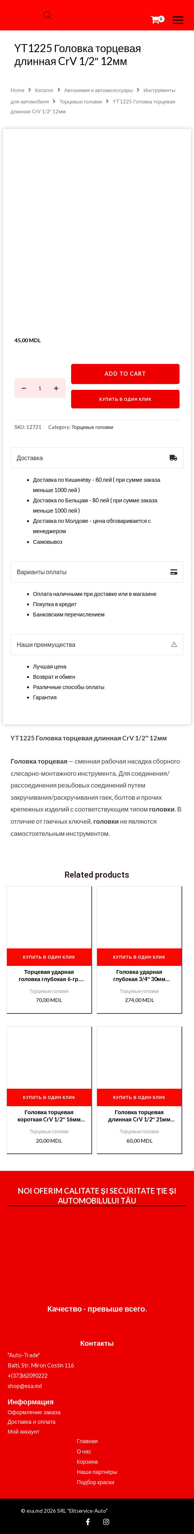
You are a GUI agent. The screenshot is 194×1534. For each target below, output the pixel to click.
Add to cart (125, 373)
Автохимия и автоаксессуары (98, 90)
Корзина (87, 1461)
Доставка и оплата (32, 1422)
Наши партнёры (97, 1472)
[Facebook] (87, 1521)
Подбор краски (95, 1482)
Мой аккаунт (24, 1432)
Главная (87, 1441)
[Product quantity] (39, 388)
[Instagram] (106, 1521)
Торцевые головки (80, 101)
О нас (84, 1451)
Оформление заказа (34, 1412)
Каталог (44, 90)
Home (17, 90)
